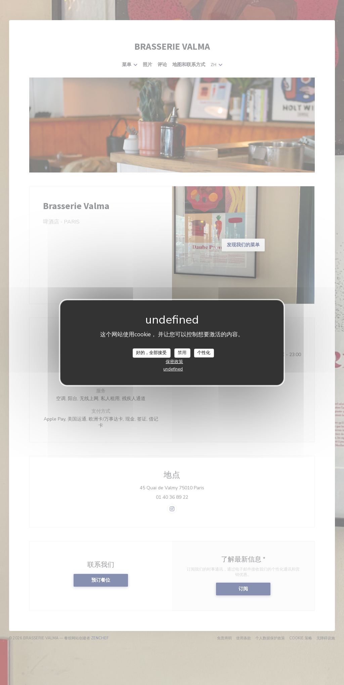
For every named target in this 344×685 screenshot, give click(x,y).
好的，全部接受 (151, 353)
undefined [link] (173, 369)
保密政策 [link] (174, 362)
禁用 (182, 353)
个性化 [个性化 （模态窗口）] (203, 353)
